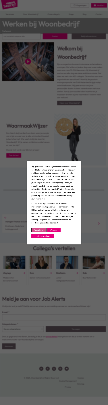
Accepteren (39, 230)
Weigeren (54, 230)
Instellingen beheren (42, 236)
